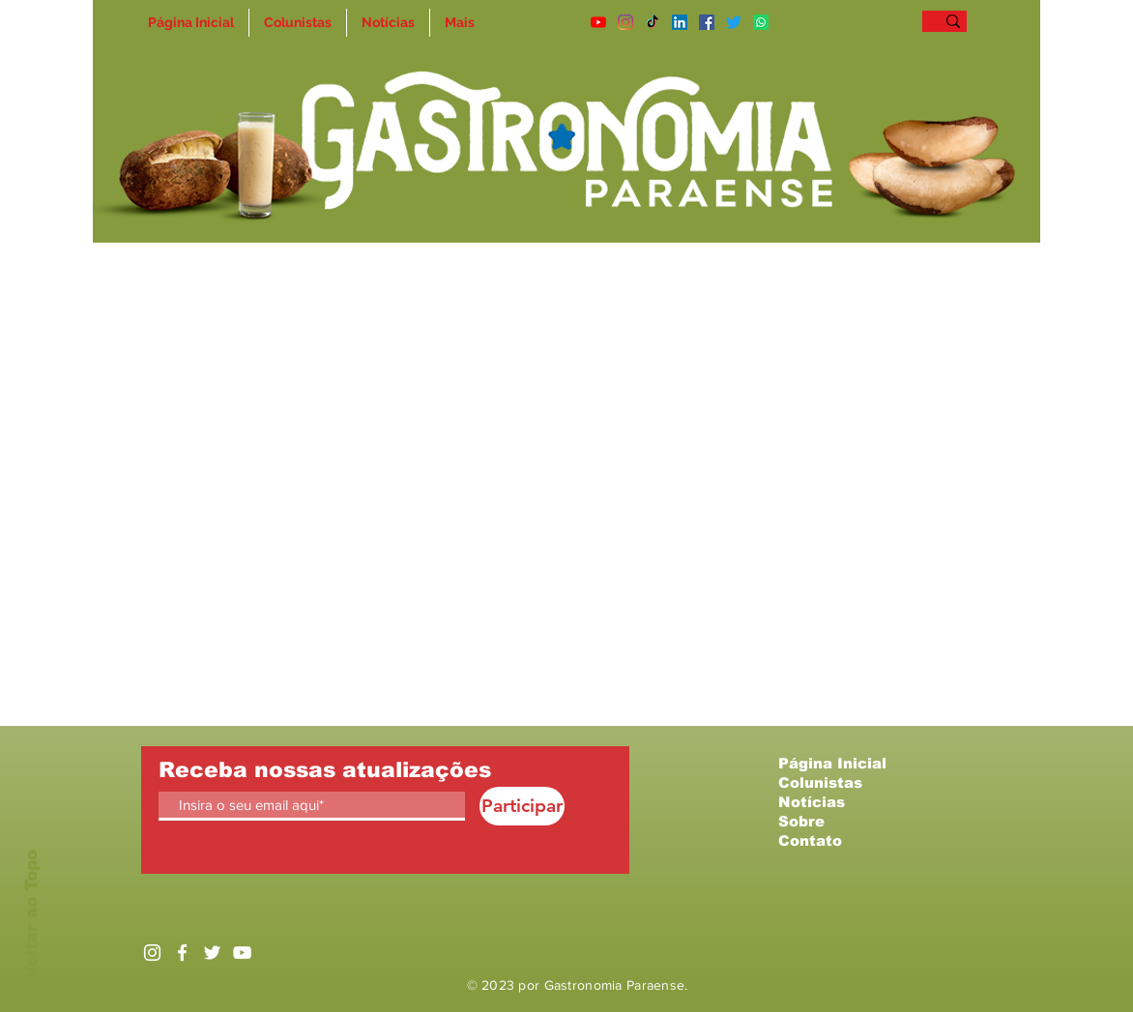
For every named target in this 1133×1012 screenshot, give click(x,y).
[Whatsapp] (761, 22)
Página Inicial (832, 763)
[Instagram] (625, 22)
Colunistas (820, 782)
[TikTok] (652, 22)
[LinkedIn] (679, 22)
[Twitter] (733, 22)
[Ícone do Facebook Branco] (182, 952)
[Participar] (522, 806)
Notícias (811, 802)
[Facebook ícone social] (706, 22)
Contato (810, 840)
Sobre (801, 821)
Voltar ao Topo (31, 914)
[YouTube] (598, 22)
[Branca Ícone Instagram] (152, 952)
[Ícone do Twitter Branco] (212, 952)
